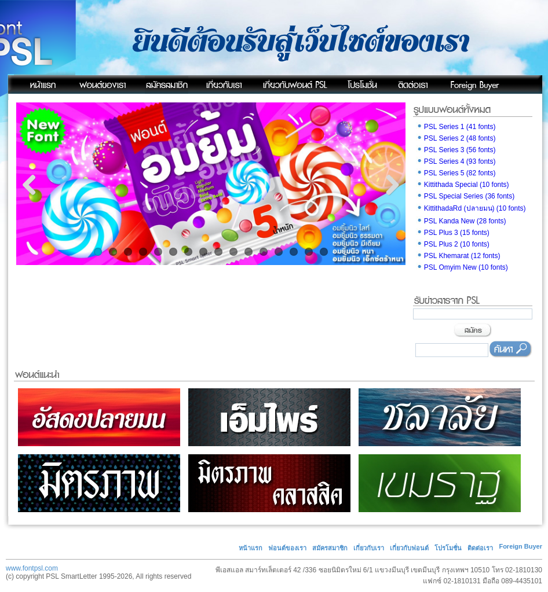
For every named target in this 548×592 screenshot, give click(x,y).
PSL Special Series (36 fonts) (465, 196)
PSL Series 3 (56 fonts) (456, 150)
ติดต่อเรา (480, 548)
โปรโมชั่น (448, 548)
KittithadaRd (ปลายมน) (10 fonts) (471, 208)
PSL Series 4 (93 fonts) (456, 161)
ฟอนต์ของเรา (287, 548)
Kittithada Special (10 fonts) (462, 185)
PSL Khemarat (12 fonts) (458, 256)
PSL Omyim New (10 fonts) (462, 267)
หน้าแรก (250, 548)
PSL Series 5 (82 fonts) (456, 173)
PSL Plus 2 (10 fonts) (452, 244)
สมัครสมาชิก (330, 548)
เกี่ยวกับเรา (368, 548)
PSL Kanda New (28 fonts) (461, 221)
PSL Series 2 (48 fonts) (456, 138)
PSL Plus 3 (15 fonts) (452, 233)
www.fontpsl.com (32, 568)
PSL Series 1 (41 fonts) (456, 127)
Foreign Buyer (520, 546)
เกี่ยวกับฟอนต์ (409, 548)
